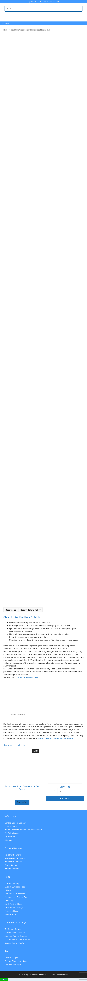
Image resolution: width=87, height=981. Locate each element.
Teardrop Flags (11, 911)
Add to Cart (65, 798)
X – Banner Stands (13, 929)
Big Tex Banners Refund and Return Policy (23, 829)
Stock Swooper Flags (14, 907)
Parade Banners (12, 868)
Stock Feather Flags (13, 904)
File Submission (12, 833)
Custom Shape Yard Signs (16, 961)
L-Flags (8, 890)
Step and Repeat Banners (16, 936)
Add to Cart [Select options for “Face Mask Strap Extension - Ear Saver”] (22, 802)
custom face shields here (27, 677)
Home (5, 30)
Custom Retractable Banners (17, 939)
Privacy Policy (11, 826)
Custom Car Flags (12, 883)
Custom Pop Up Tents (14, 943)
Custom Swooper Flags (15, 886)
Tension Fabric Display (15, 932)
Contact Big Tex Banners (16, 822)
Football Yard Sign (13, 964)
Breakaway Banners (13, 861)
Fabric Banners (11, 865)
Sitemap (8, 840)
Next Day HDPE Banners (15, 858)
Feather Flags (11, 914)
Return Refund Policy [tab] (30, 610)
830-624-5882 (54, 1)
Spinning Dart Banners (15, 893)
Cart (40, 2)
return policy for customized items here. (56, 738)
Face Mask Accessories (19, 30)
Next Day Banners (13, 854)
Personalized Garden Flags (17, 897)
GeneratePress (62, 974)
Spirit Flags (9, 900)
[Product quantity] (55, 791)
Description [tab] (10, 610)
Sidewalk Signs (11, 957)
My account (32, 2)
